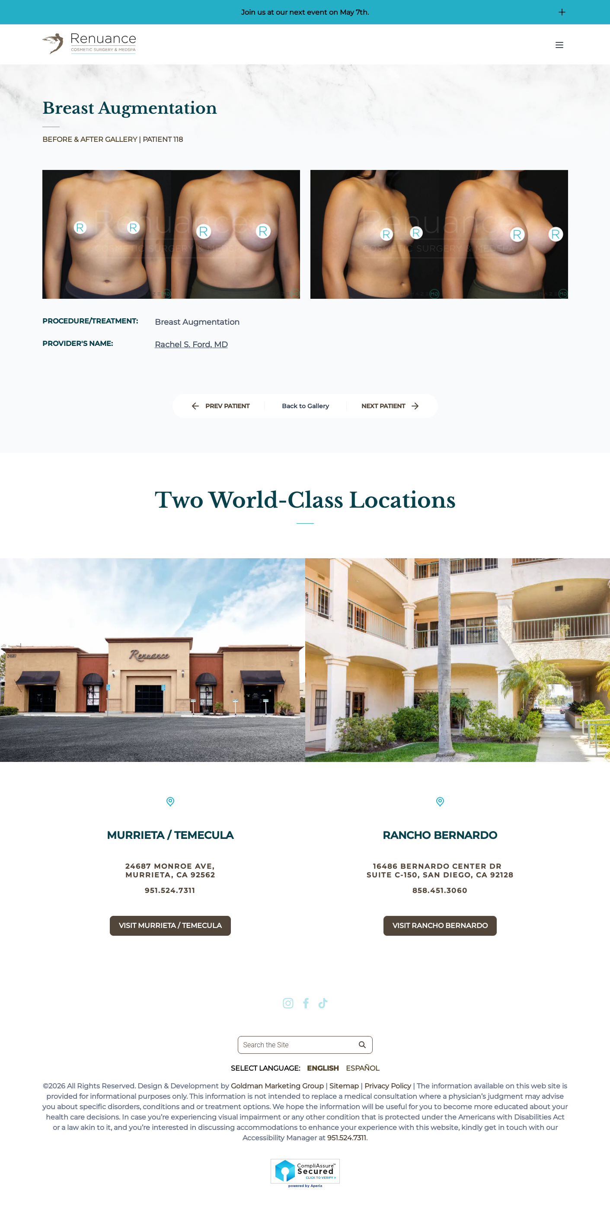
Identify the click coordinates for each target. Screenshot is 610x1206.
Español (362, 1068)
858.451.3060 (440, 906)
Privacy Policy (387, 1086)
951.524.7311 (170, 895)
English (323, 1068)
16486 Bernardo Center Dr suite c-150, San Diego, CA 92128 (440, 886)
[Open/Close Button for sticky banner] (562, 12)
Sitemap (344, 1086)
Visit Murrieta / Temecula (170, 930)
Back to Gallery (305, 406)
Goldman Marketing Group (277, 1086)
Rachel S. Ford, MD (191, 345)
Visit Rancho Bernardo (440, 941)
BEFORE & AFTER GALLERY (89, 139)
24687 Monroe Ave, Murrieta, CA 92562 (170, 875)
